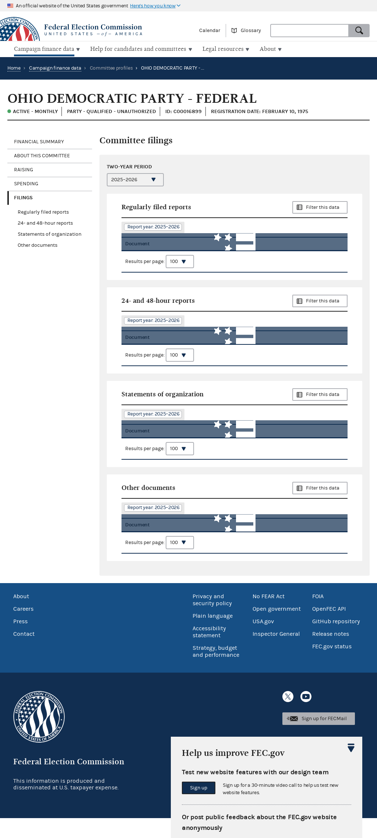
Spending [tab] (26, 183)
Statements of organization (49, 233)
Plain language (213, 635)
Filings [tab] (23, 197)
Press (20, 641)
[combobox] (309, 30)
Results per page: (159, 266)
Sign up (198, 788)
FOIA (318, 616)
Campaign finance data (55, 67)
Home (14, 67)
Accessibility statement (209, 652)
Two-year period (129, 165)
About (21, 616)
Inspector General (276, 654)
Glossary (251, 31)
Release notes (330, 654)
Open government (277, 628)
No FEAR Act (269, 616)
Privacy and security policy (212, 620)
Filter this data (322, 207)
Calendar (209, 31)
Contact (24, 654)
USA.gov (263, 641)
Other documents (37, 245)
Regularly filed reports (43, 211)
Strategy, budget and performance (216, 671)
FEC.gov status (332, 666)
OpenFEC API (329, 628)
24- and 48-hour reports (45, 222)
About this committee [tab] (42, 155)
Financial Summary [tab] (39, 141)
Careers (23, 628)
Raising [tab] (23, 169)
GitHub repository (336, 641)
